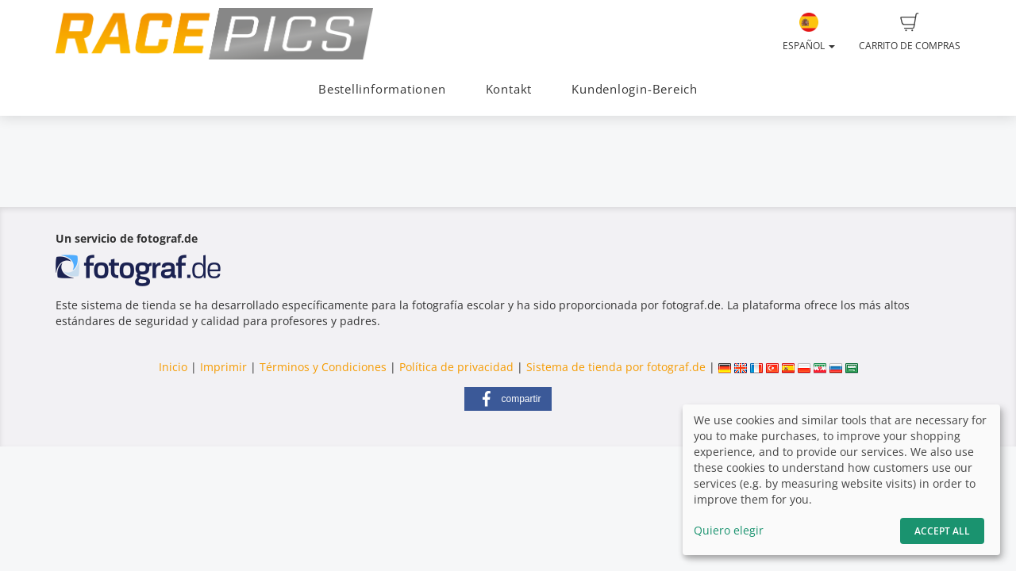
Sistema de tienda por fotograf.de (616, 366)
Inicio (173, 366)
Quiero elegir (729, 530)
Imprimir (223, 366)
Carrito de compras (909, 32)
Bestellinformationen (381, 89)
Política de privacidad (456, 366)
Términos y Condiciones (323, 366)
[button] (508, 399)
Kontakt (509, 89)
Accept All (942, 531)
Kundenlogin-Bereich (635, 89)
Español (809, 32)
